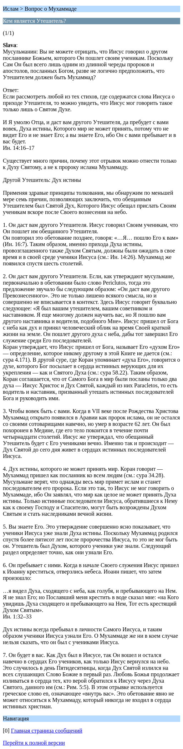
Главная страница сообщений (46, 731)
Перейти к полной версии (34, 743)
